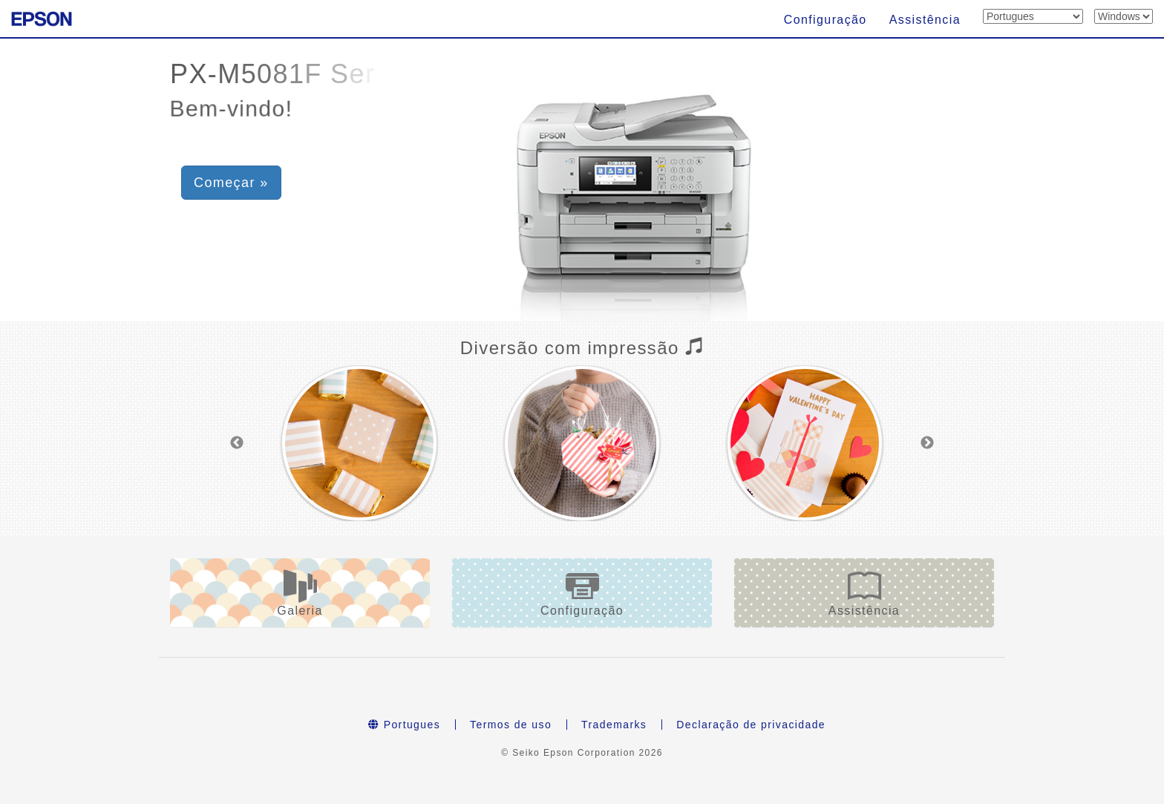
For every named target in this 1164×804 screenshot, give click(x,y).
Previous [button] (236, 443)
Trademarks (614, 725)
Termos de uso (511, 725)
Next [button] (927, 443)
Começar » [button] (231, 182)
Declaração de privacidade (750, 725)
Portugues (404, 725)
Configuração (825, 19)
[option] (359, 443)
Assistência (925, 19)
